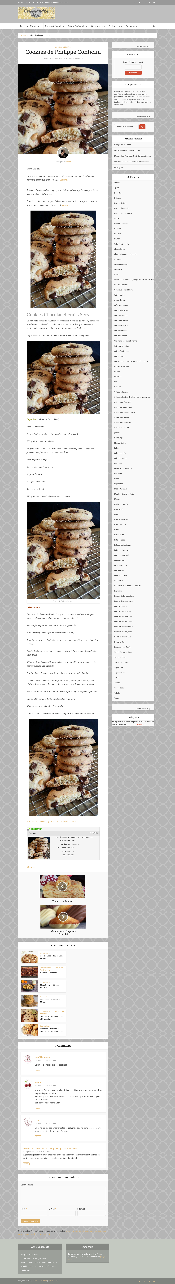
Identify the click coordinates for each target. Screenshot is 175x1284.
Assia (69, 59)
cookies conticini (70, 821)
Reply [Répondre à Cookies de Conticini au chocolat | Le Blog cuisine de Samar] (26, 1164)
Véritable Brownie (48, 972)
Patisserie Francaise (30, 26)
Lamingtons (119, 167)
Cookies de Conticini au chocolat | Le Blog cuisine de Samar (50, 1148)
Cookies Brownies (63, 47)
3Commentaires (56, 59)
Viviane (38, 1082)
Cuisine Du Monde (76, 26)
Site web (81, 1208)
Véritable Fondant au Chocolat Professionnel (131, 161)
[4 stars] (95, 833)
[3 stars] (94, 833)
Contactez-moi (30, 2)
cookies (65, 205)
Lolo (37, 1120)
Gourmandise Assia (39, 1281)
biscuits (43, 821)
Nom (24, 1208)
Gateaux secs (33, 821)
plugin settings (142, 724)
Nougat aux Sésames (122, 144)
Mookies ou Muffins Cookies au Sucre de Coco (51, 1029)
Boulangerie (114, 26)
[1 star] (91, 833)
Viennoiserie (97, 26)
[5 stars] (97, 833)
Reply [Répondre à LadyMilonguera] (38, 1071)
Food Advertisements (142, 46)
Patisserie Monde (53, 26)
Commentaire (27, 1184)
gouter (51, 821)
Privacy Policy (53, 1281)
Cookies (58, 821)
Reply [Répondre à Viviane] (38, 1108)
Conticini (64, 179)
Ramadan (130, 26)
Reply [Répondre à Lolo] (38, 1137)
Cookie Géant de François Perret (127, 150)
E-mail (52, 1208)
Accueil (20, 2)
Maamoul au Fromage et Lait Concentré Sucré (132, 156)
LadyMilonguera (42, 1057)
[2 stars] (92, 833)
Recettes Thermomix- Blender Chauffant (52, 2)
